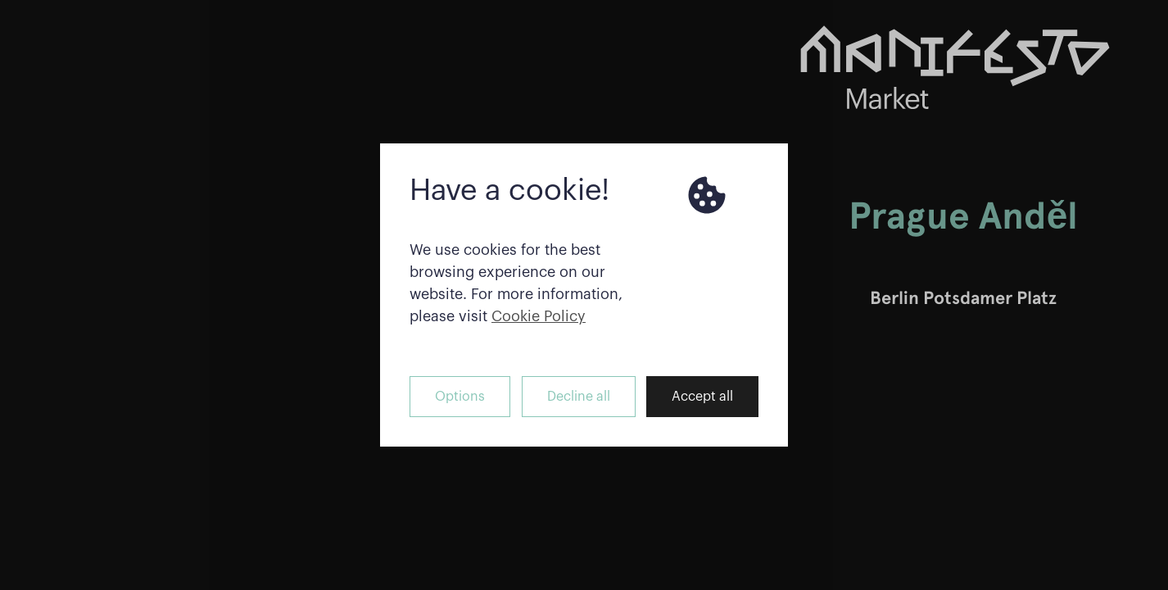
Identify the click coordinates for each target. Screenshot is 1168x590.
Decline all (578, 396)
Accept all (702, 396)
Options (460, 396)
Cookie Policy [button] (538, 316)
